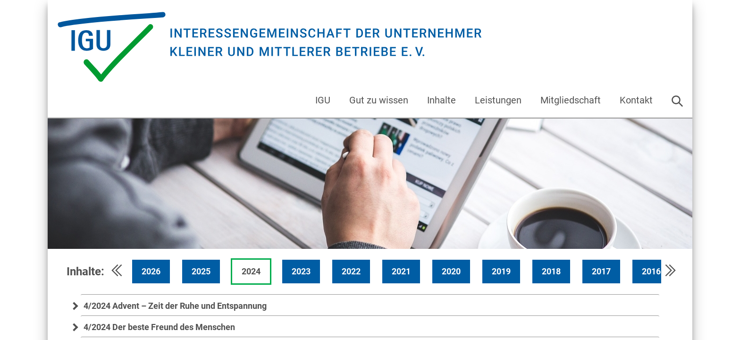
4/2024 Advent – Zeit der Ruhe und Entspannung (174, 306)
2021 (401, 271)
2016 (651, 271)
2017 (601, 271)
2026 (151, 271)
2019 (501, 271)
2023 (301, 271)
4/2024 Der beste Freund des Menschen (158, 327)
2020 (451, 271)
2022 (351, 271)
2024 (251, 271)
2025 (201, 271)
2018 (551, 271)
